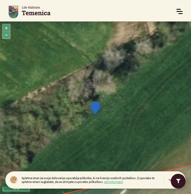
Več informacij (113, 182)
